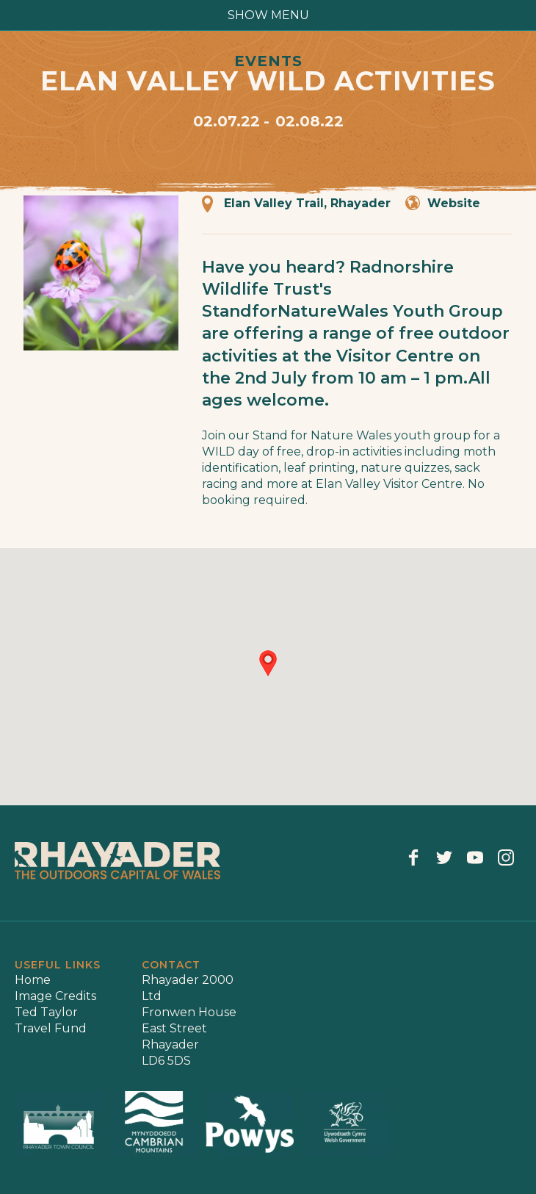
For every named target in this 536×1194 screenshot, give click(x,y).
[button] (268, 663)
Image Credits (55, 996)
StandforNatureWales (295, 311)
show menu (268, 15)
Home (33, 980)
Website (453, 203)
